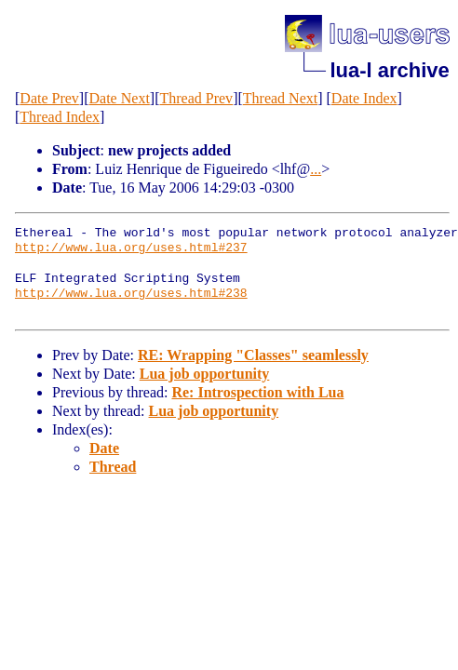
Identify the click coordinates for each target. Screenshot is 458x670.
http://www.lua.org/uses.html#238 (131, 294)
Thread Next (280, 98)
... (315, 169)
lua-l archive (389, 70)
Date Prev (49, 98)
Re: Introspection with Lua (257, 392)
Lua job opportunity (205, 374)
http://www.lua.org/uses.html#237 (131, 248)
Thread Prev (196, 98)
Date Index (364, 98)
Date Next (119, 98)
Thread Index (60, 117)
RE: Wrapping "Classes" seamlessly (253, 355)
